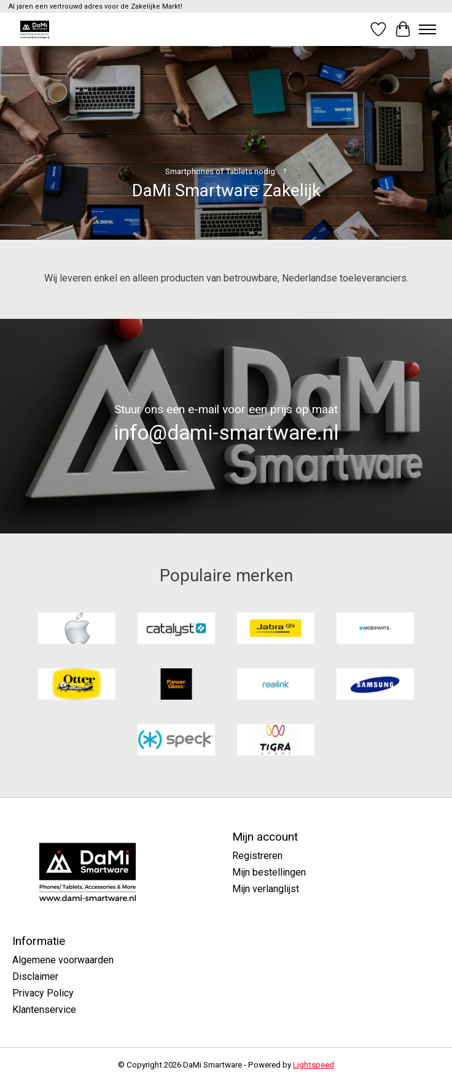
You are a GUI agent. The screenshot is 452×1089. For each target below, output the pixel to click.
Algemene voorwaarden (63, 960)
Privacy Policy (43, 993)
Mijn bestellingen (269, 872)
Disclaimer (35, 976)
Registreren (257, 856)
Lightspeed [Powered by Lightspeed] (313, 1064)
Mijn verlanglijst (265, 889)
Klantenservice (44, 1009)
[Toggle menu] (427, 29)
